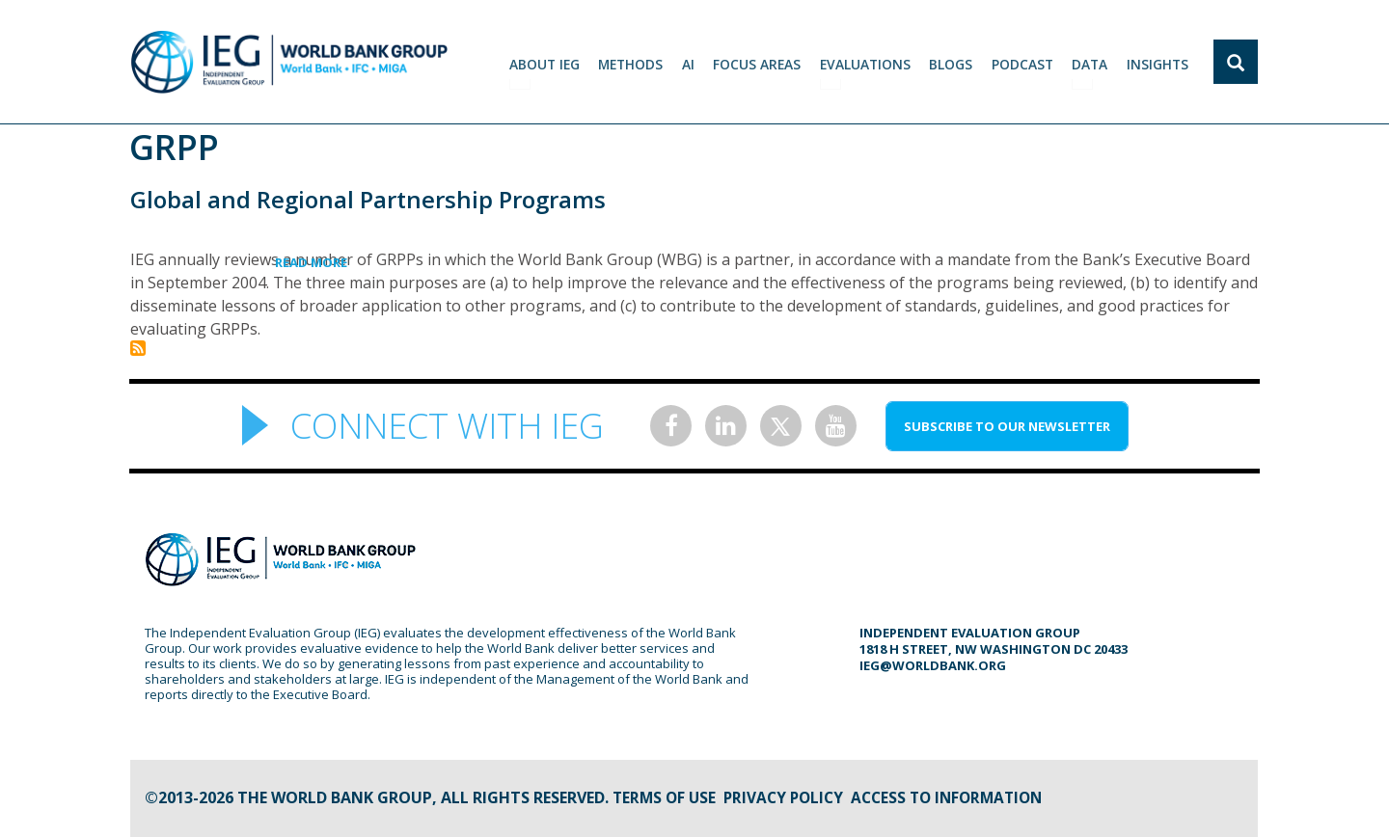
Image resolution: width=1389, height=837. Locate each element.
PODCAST (1024, 62)
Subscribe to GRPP (138, 348)
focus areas (760, 62)
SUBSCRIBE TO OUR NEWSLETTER (1007, 426)
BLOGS (953, 62)
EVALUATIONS (868, 62)
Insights (1158, 62)
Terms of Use (666, 797)
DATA (1091, 62)
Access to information (959, 797)
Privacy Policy (789, 797)
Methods (634, 62)
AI (692, 62)
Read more (347, 262)
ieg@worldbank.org (932, 665)
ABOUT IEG (547, 62)
